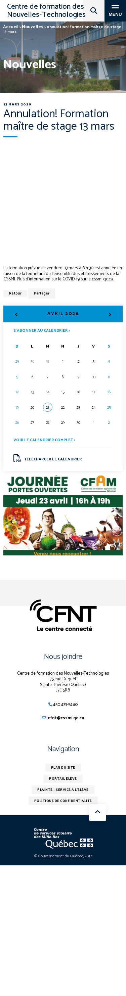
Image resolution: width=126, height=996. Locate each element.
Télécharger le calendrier (47, 458)
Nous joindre (63, 657)
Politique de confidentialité (63, 801)
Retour (15, 293)
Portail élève (63, 778)
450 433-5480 (65, 704)
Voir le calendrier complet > (44, 440)
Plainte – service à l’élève (63, 790)
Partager (41, 293)
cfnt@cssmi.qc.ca (66, 718)
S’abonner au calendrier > (41, 330)
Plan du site (63, 767)
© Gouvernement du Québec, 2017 (63, 856)
